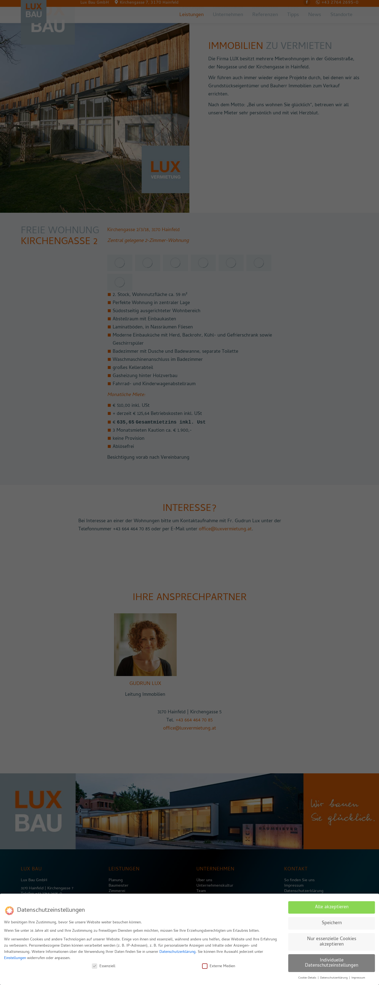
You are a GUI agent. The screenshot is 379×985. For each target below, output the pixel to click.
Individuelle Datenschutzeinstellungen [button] (331, 962)
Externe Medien (218, 966)
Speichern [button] (332, 923)
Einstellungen (15, 958)
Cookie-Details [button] (307, 977)
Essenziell (103, 966)
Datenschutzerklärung (177, 952)
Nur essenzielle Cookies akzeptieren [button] (331, 941)
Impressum (358, 977)
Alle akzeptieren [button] (331, 907)
